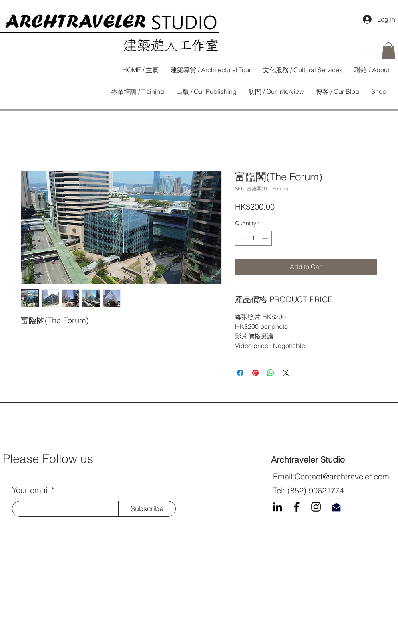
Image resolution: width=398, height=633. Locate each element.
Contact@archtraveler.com (342, 476)
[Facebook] (296, 506)
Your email (30, 490)
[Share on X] (286, 373)
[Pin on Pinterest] (255, 373)
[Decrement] (241, 238)
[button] (389, 50)
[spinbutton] (253, 238)
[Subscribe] (147, 509)
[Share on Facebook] (240, 373)
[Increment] (266, 238)
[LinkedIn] (277, 506)
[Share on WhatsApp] (270, 373)
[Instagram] (316, 506)
